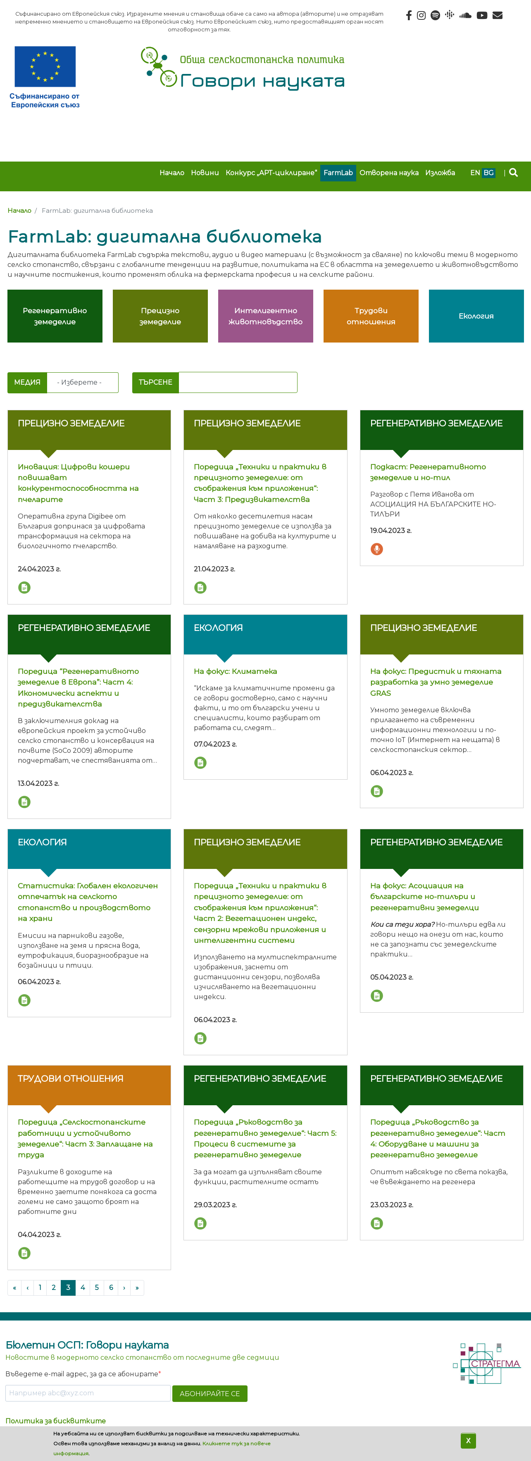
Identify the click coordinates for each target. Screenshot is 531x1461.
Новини (205, 173)
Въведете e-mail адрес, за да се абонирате (81, 1374)
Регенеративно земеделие (436, 423)
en (475, 173)
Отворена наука (389, 173)
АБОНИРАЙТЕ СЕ (210, 1394)
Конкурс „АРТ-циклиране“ (271, 173)
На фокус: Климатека (235, 671)
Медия (27, 382)
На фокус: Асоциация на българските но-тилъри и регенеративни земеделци (424, 896)
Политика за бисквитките (55, 1421)
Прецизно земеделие (71, 423)
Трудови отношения (71, 1078)
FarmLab (338, 173)
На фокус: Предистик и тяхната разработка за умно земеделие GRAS (436, 682)
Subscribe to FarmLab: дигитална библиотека (10, 365)
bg (488, 173)
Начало (172, 173)
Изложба (440, 173)
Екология (218, 628)
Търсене (155, 382)
